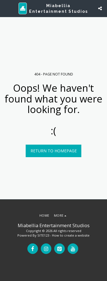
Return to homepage (54, 150)
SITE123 (43, 235)
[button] (6, 8)
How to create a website (71, 235)
